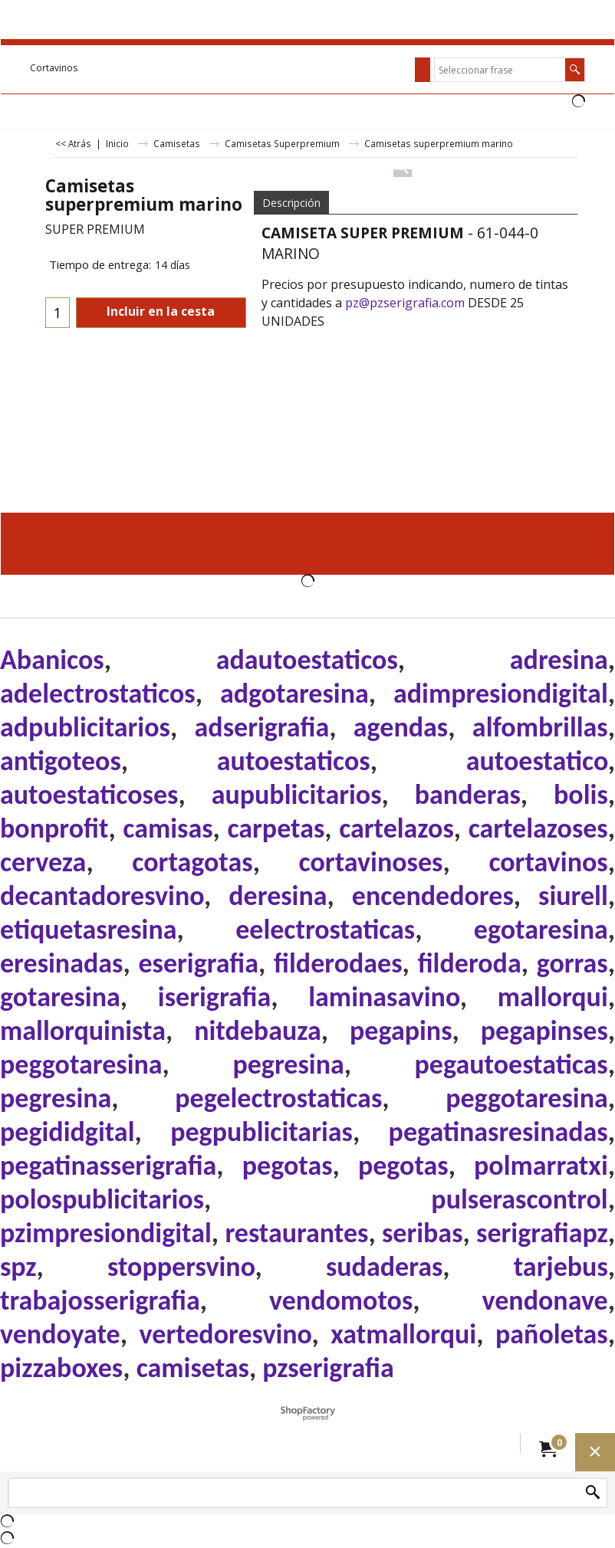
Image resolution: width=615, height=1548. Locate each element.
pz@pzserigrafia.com (405, 302)
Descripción (291, 202)
